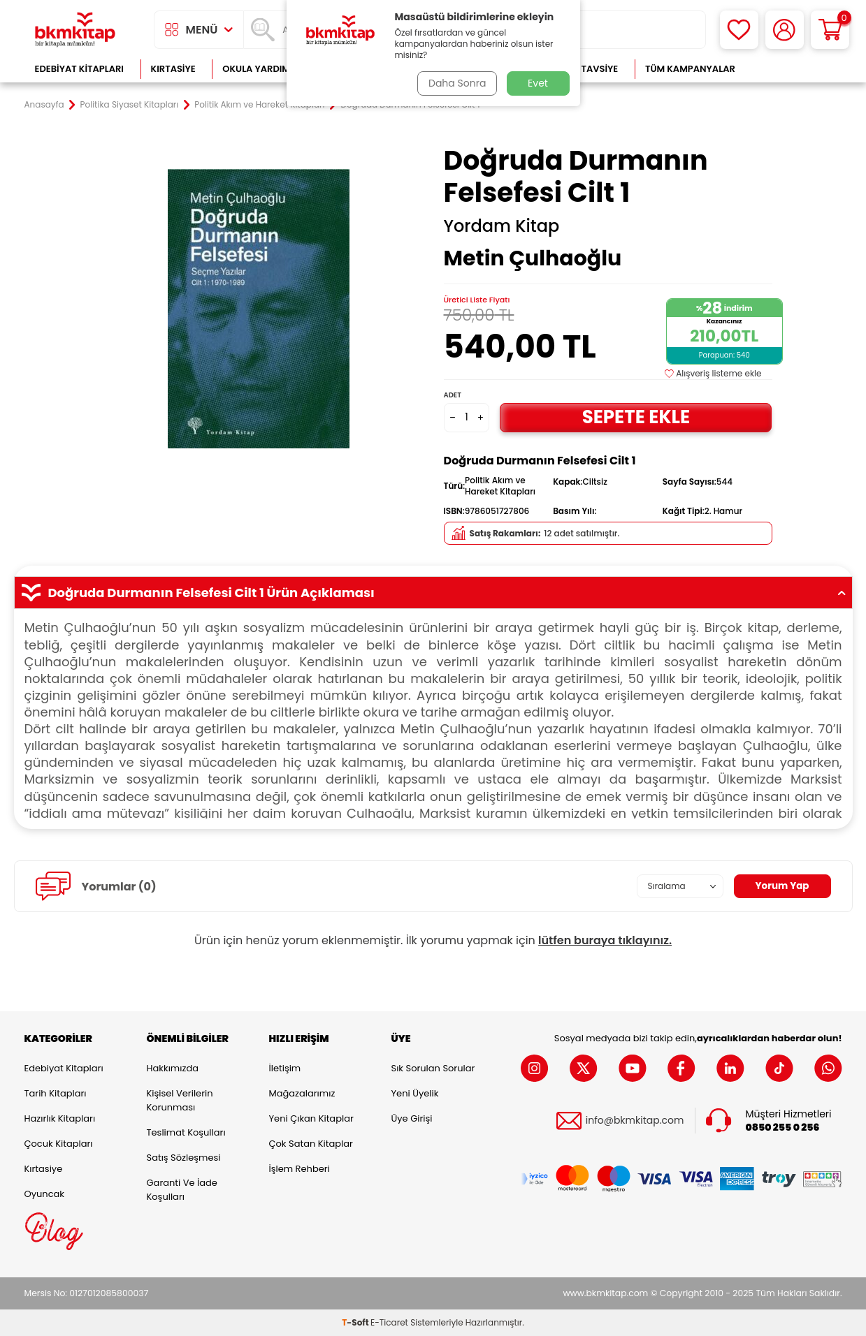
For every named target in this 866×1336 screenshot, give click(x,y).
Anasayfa (44, 104)
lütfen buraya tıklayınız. (605, 940)
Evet (538, 83)
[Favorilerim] (739, 29)
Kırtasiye (173, 69)
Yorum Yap (781, 886)
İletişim (285, 1068)
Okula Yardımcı (260, 69)
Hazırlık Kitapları (60, 1118)
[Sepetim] (830, 29)
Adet (452, 394)
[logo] (75, 29)
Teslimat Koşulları (186, 1132)
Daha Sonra (455, 83)
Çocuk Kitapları (58, 1143)
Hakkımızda (173, 1068)
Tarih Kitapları (55, 1093)
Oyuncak (44, 1194)
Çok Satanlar (796, 69)
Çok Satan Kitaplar (311, 1143)
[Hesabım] (784, 29)
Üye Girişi (412, 1118)
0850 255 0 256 (783, 1126)
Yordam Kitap (502, 226)
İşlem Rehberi (299, 1168)
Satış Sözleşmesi (184, 1157)
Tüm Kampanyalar (690, 69)
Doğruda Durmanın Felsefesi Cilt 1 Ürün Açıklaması (433, 593)
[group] (258, 309)
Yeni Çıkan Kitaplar (311, 1118)
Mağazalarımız (302, 1093)
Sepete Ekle (636, 417)
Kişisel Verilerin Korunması (180, 1100)
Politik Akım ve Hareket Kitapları (259, 104)
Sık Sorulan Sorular (433, 1068)
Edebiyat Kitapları (79, 69)
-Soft (356, 1322)
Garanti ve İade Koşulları (182, 1189)
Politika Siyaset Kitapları (129, 104)
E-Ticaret (389, 1322)
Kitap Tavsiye (585, 69)
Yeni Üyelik (415, 1093)
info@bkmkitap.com (635, 1120)
